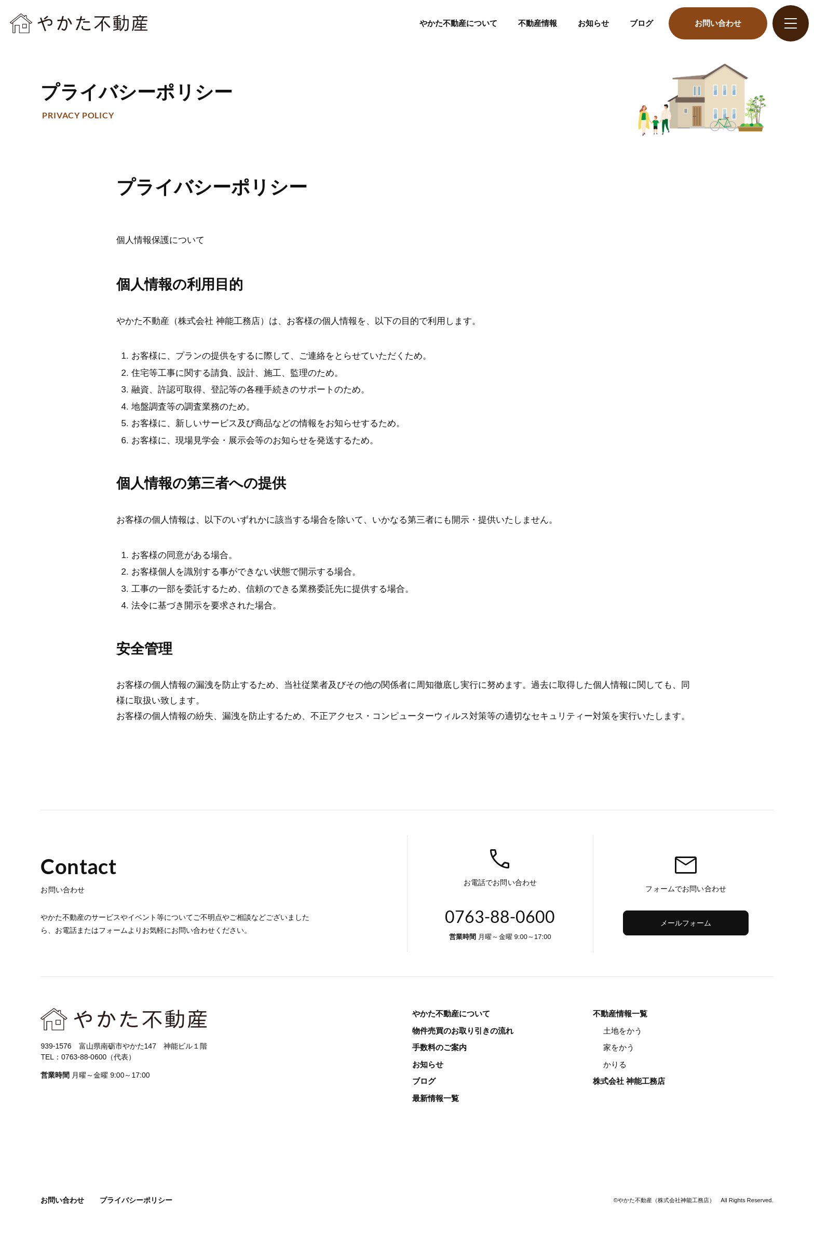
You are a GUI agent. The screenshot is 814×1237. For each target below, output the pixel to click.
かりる (615, 1064)
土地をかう (622, 1030)
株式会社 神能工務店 (629, 1081)
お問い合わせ (718, 23)
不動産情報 (537, 23)
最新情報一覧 (435, 1098)
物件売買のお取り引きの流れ (462, 1030)
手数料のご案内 (439, 1047)
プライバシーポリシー (136, 1200)
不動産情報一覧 (620, 1013)
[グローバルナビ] (790, 23)
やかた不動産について (458, 23)
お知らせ (593, 23)
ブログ (641, 23)
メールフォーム (685, 923)
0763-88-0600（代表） (98, 1057)
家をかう (618, 1047)
